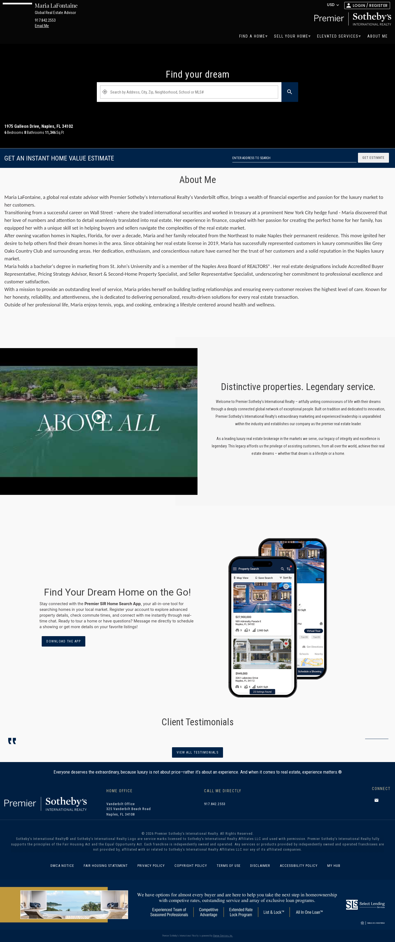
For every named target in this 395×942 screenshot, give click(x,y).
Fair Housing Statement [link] (106, 866)
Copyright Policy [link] (190, 866)
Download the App (63, 641)
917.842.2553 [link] (214, 804)
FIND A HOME (252, 36)
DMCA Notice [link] (62, 866)
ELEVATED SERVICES (338, 36)
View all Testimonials (197, 752)
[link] (351, 19)
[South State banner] (197, 904)
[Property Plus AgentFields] (189, 92)
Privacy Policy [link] (151, 866)
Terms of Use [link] (229, 866)
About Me (377, 36)
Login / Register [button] (370, 5)
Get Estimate (373, 158)
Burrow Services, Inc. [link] (223, 935)
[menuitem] (252, 36)
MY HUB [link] (333, 866)
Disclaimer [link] (260, 866)
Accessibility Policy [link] (299, 866)
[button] (376, 800)
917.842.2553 (45, 20)
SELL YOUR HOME (291, 36)
